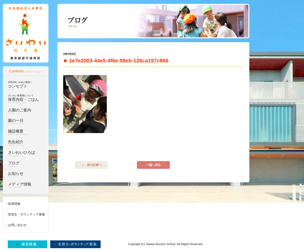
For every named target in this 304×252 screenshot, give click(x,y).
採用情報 (14, 203)
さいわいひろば (24, 153)
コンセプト (24, 85)
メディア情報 (24, 185)
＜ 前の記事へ (91, 165)
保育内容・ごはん (24, 99)
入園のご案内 (24, 111)
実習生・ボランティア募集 (26, 214)
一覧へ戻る (153, 165)
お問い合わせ (17, 225)
